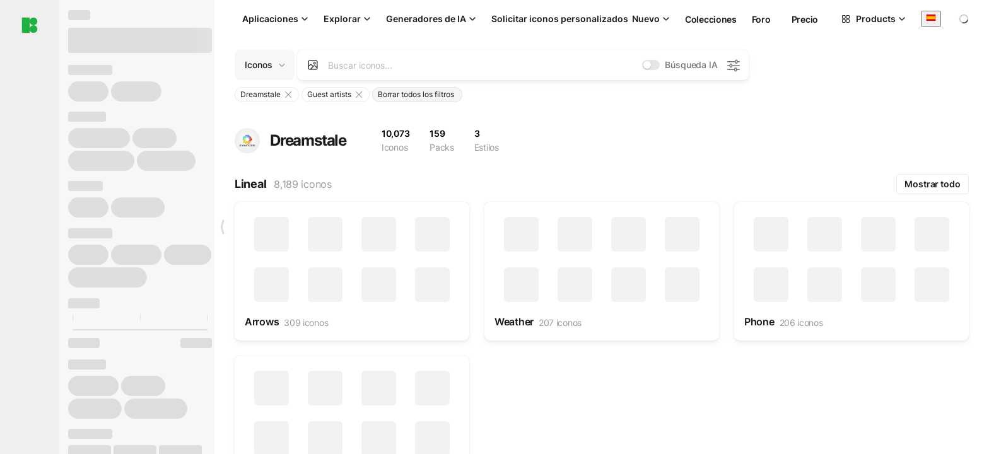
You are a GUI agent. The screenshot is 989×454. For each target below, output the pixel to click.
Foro (761, 19)
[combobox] (931, 18)
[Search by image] (313, 65)
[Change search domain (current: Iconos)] (265, 65)
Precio (805, 19)
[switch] (651, 65)
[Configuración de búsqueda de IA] (733, 65)
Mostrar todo (932, 183)
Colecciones (711, 19)
